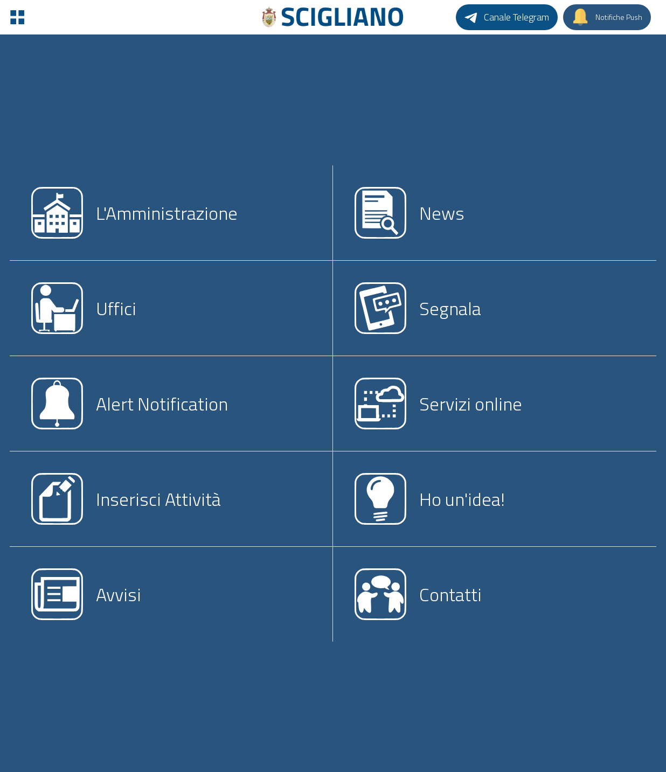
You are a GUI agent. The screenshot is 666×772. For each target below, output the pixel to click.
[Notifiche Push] (607, 17)
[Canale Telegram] (507, 17)
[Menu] (17, 17)
